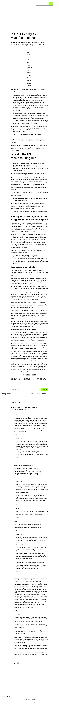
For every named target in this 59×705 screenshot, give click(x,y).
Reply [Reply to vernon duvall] (15, 658)
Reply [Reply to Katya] (17, 517)
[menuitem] (17, 379)
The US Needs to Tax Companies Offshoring (41, 379)
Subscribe (45, 389)
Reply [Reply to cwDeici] (15, 477)
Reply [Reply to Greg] (15, 434)
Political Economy (6, 3)
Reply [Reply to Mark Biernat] (17, 457)
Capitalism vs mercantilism (27, 379)
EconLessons (44, 393)
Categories (32, 3)
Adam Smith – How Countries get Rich (15, 379)
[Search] (51, 3)
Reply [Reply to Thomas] (15, 610)
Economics (8, 393)
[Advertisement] (29, 20)
